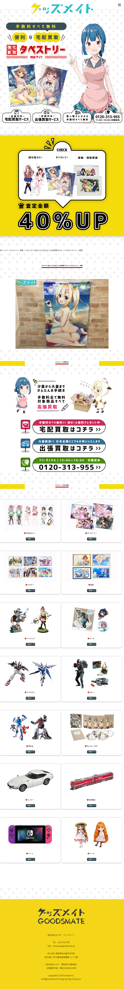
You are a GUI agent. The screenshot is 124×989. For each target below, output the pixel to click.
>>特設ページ (30, 539)
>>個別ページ (30, 644)
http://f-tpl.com (74, 979)
